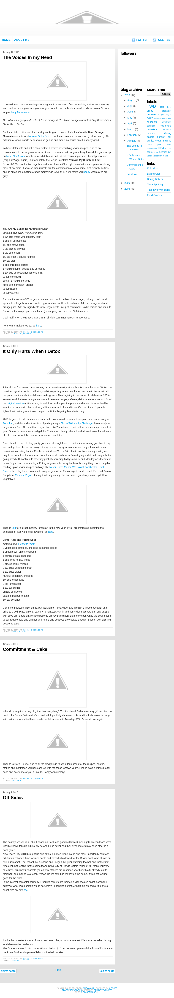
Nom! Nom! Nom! (15, 156)
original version (15, 403)
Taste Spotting (155, 184)
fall (169, 136)
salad (161, 148)
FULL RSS (163, 39)
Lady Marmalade (20, 112)
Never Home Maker (60, 467)
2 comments (37, 630)
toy (25, 890)
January (131, 140)
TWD (19, 780)
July (129, 106)
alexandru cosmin (90, 992)
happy (86, 172)
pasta (149, 144)
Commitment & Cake (25, 649)
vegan (149, 156)
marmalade (16, 334)
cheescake (166, 118)
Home (6, 39)
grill (148, 141)
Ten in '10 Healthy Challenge (77, 423)
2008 (127, 188)
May (129, 117)
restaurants (152, 148)
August (131, 100)
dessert (161, 136)
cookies (15, 960)
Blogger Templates (72, 990)
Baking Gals (153, 173)
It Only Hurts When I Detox (31, 351)
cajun (168, 115)
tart (169, 151)
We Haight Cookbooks (84, 467)
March (130, 129)
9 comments (37, 778)
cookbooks (166, 126)
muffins (27, 334)
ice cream (156, 140)
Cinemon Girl (89, 988)
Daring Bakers (155, 179)
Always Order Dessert (41, 136)
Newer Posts (8, 971)
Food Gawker (154, 195)
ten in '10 (21, 632)
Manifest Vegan (23, 475)
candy (157, 118)
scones (168, 148)
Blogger (112, 988)
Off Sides (13, 797)
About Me (21, 39)
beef (169, 107)
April (129, 123)
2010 (127, 95)
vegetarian (157, 156)
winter (165, 156)
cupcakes (152, 133)
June (130, 111)
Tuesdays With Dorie (158, 189)
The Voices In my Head (27, 57)
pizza (168, 144)
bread (150, 110)
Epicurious (153, 168)
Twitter (142, 39)
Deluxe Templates (103, 990)
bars (162, 107)
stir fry (155, 152)
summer (163, 152)
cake (13, 780)
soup (13, 632)
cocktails (151, 126)
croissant (167, 129)
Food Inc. (8, 423)
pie (159, 144)
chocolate (152, 121)
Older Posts (107, 971)
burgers (161, 115)
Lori (14, 527)
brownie (151, 114)
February (132, 134)
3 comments (37, 332)
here (38, 325)
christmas (166, 122)
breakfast (166, 111)
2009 (127, 182)
